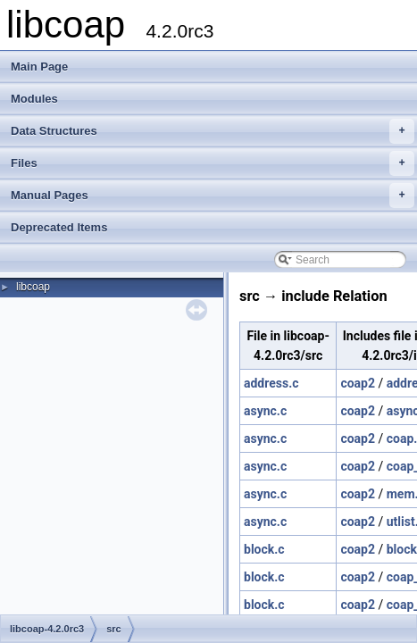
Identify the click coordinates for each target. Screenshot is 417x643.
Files (212, 163)
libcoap (33, 286)
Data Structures (212, 131)
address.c (271, 383)
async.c (265, 411)
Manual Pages (212, 195)
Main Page (39, 66)
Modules (34, 98)
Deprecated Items (59, 227)
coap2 (357, 383)
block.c (264, 549)
